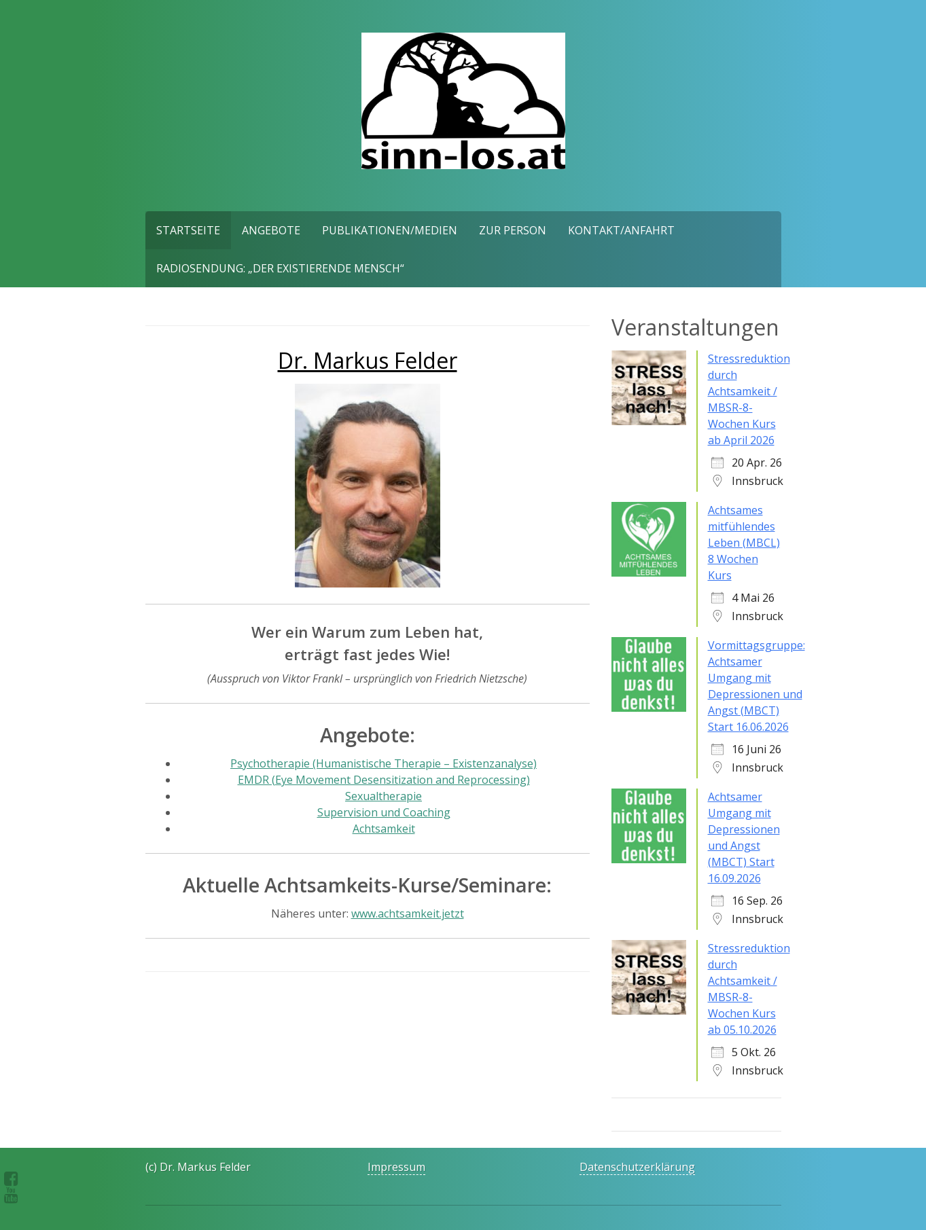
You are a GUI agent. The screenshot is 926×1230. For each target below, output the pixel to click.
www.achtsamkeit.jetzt (407, 913)
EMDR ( (384, 779)
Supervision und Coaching (383, 812)
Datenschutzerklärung (637, 1166)
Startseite (188, 230)
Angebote (271, 230)
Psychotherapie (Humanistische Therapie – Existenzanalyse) (383, 763)
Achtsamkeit (384, 828)
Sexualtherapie (383, 796)
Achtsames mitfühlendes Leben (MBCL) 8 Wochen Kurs (744, 543)
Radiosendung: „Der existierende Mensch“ (280, 268)
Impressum (396, 1166)
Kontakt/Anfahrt (621, 230)
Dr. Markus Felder (367, 360)
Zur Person (512, 230)
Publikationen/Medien (389, 230)
